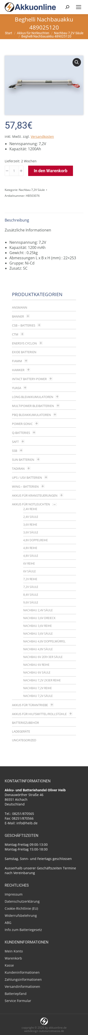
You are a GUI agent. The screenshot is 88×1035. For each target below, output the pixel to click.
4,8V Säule (30, 556)
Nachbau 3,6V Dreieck (39, 618)
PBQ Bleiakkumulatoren (31, 415)
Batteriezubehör (25, 723)
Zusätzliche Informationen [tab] (28, 230)
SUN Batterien (23, 459)
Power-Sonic (22, 424)
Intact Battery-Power (29, 379)
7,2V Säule (30, 587)
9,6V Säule (30, 602)
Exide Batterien (24, 352)
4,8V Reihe (30, 548)
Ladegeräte (21, 731)
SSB (14, 450)
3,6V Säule (30, 532)
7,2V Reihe (30, 579)
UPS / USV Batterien (27, 477)
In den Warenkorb (50, 170)
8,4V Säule (30, 595)
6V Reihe (29, 563)
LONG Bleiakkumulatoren (32, 397)
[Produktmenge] (14, 171)
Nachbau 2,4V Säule (38, 610)
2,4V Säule (30, 517)
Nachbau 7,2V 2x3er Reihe (42, 680)
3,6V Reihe (30, 525)
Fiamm (17, 361)
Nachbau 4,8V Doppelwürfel (44, 641)
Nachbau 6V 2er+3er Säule (43, 657)
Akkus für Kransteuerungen (34, 495)
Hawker (18, 370)
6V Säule (29, 571)
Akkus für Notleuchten (31, 504)
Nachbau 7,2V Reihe (37, 688)
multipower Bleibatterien (33, 406)
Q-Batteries (21, 433)
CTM (15, 334)
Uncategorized (24, 740)
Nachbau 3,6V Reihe (37, 626)
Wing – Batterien (25, 486)
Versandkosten (42, 136)
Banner (18, 316)
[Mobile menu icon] (78, 7)
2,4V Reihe (30, 509)
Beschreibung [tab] (17, 220)
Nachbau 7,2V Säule (32, 190)
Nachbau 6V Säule (36, 672)
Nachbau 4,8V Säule (38, 649)
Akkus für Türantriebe (30, 705)
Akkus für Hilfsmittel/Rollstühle (39, 714)
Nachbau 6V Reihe (36, 665)
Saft (15, 442)
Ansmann (19, 307)
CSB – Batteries (23, 325)
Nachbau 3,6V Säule (38, 634)
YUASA (16, 388)
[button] (77, 62)
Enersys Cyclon (24, 343)
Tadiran (18, 468)
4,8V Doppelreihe (35, 540)
